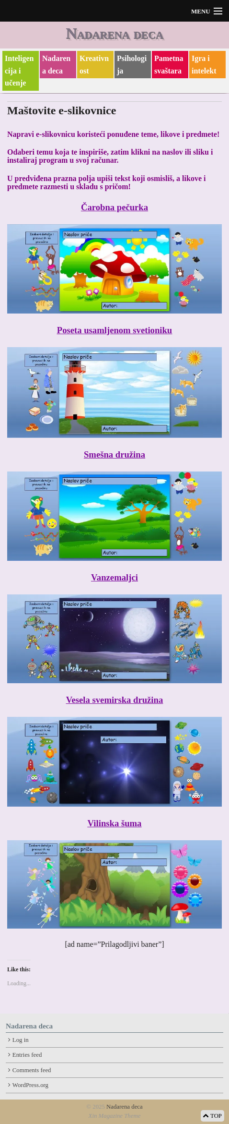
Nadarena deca (114, 33)
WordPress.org (30, 1085)
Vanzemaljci (114, 577)
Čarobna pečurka (114, 207)
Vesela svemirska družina (114, 700)
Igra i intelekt (204, 64)
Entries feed (27, 1054)
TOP (212, 1115)
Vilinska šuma (115, 823)
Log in (20, 1040)
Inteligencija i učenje (19, 70)
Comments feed (31, 1070)
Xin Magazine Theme (115, 1115)
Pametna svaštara (168, 64)
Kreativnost (94, 64)
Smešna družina (114, 454)
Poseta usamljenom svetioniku (114, 330)
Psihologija (132, 64)
